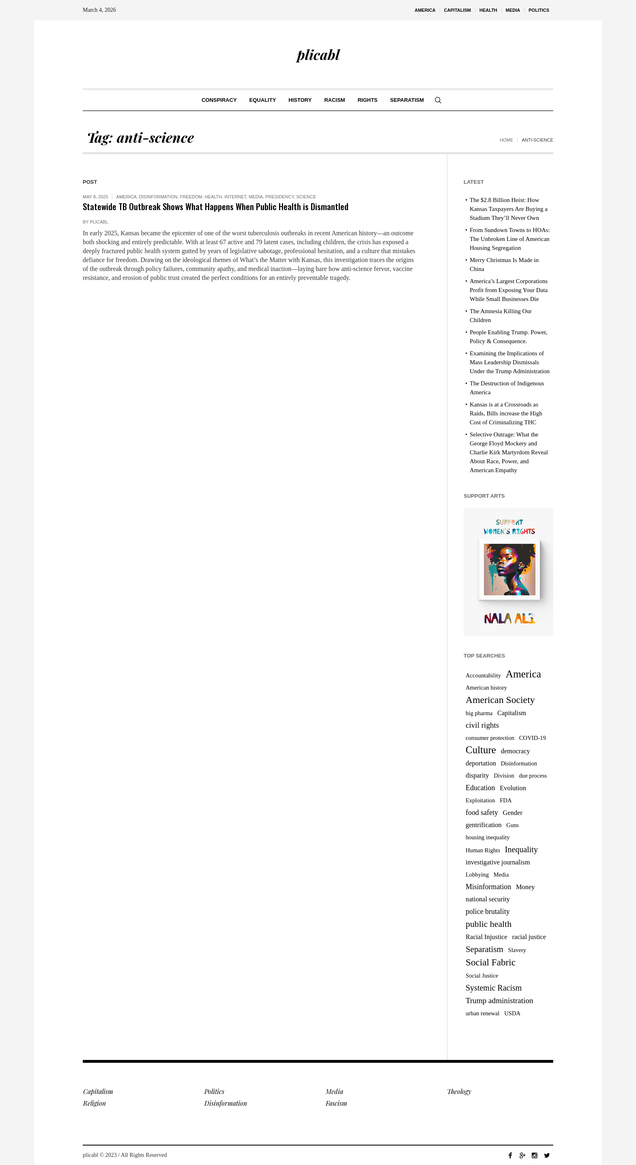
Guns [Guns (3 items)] (512, 825)
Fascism (336, 1103)
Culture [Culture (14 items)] (481, 749)
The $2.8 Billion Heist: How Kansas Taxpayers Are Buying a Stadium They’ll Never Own (509, 209)
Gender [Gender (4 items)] (512, 813)
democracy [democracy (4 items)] (515, 751)
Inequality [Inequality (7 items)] (521, 849)
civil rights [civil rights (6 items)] (482, 725)
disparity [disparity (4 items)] (477, 775)
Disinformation (158, 196)
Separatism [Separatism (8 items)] (484, 949)
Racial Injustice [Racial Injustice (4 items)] (486, 937)
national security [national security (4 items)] (488, 899)
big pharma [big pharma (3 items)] (479, 713)
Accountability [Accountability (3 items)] (483, 675)
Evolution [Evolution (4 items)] (513, 788)
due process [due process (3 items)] (533, 775)
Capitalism (98, 1091)
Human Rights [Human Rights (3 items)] (483, 850)
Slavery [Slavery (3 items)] (517, 950)
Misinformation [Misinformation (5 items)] (488, 887)
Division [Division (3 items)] (504, 775)
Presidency (279, 196)
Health (213, 196)
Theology (459, 1091)
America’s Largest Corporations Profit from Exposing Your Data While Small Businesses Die (509, 290)
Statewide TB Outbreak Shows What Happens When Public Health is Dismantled (215, 206)
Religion (94, 1103)
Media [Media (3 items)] (501, 874)
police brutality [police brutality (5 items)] (488, 911)
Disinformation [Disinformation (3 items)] (519, 763)
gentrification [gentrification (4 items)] (484, 825)
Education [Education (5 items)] (480, 788)
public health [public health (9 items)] (488, 924)
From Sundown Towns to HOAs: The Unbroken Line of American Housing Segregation (510, 239)
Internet (235, 196)
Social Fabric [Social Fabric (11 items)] (491, 962)
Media (256, 196)
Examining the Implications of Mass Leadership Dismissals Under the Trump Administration (510, 362)
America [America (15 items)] (523, 673)
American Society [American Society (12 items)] (500, 699)
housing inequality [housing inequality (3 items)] (488, 837)
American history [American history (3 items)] (486, 687)
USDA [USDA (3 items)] (512, 1013)
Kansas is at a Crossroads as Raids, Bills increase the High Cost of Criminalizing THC (506, 413)
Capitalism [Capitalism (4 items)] (511, 713)
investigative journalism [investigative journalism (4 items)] (498, 862)
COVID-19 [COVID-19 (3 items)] (532, 738)
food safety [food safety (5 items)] (482, 812)
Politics (214, 1091)
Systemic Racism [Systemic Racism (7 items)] (494, 987)
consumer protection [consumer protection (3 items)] (490, 738)
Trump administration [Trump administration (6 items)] (499, 1000)
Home (506, 140)
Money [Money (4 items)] (525, 887)
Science (306, 196)
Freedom (191, 196)
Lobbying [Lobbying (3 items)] (477, 874)
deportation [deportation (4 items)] (481, 763)
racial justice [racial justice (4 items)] (529, 937)
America (126, 196)
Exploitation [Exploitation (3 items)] (480, 800)
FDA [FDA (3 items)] (505, 800)
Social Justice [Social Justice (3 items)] (482, 975)
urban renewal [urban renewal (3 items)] (482, 1013)
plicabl (99, 221)
